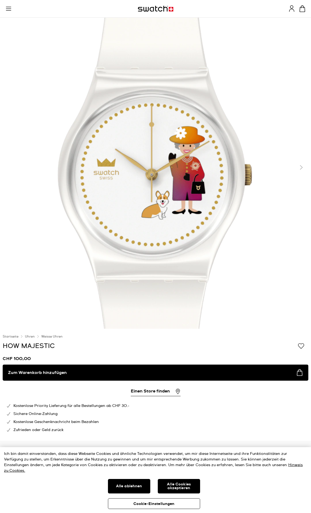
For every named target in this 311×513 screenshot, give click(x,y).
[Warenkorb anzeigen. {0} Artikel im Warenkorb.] (302, 8)
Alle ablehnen (129, 486)
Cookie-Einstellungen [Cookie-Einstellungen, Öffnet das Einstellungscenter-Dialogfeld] (154, 504)
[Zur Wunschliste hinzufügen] (301, 345)
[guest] (291, 8)
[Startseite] (155, 9)
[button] (8, 9)
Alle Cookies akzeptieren (179, 486)
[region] (155, 480)
